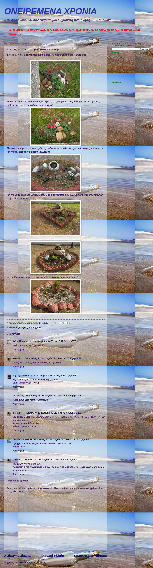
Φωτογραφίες (36, 327)
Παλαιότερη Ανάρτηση (90, 555)
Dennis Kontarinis (22, 439)
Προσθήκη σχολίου (18, 480)
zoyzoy (16, 375)
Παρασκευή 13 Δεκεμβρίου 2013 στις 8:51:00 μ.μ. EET (53, 358)
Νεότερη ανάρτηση (18, 555)
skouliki (17, 358)
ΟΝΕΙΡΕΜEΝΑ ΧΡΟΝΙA (50, 11)
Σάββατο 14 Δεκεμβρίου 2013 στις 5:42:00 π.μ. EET (51, 459)
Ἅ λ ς (15, 341)
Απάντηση (18, 349)
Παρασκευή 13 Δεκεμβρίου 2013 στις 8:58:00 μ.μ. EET (49, 375)
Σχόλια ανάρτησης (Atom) (32, 562)
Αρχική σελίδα (53, 555)
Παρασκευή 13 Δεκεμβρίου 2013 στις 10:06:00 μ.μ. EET (53, 413)
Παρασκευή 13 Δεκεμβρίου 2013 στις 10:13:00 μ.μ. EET (61, 439)
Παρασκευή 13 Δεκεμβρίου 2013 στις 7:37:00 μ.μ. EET (47, 341)
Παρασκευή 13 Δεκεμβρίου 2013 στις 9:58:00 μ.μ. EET (53, 395)
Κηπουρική (22, 327)
